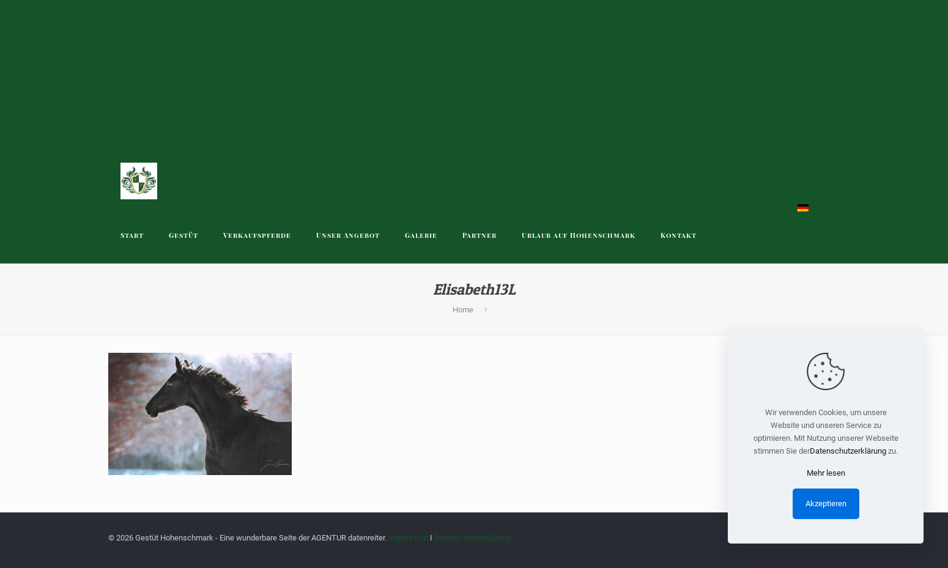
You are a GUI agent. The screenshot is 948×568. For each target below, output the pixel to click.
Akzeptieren (825, 503)
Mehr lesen (826, 473)
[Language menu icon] (807, 208)
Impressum (408, 537)
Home (463, 309)
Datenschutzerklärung (472, 537)
